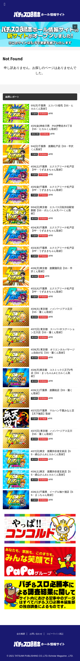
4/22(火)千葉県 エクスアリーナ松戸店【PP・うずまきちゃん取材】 (52, 290)
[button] (40, 34)
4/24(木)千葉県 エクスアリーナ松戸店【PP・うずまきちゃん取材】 (52, 229)
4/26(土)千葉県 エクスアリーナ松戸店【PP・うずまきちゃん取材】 (52, 168)
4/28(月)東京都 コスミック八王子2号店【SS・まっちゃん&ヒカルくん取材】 (52, 373)
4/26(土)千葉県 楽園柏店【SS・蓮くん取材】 (51, 392)
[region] (40, 34)
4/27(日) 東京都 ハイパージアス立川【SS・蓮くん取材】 (51, 432)
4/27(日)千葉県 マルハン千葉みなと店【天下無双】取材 (52, 412)
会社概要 (21, 634)
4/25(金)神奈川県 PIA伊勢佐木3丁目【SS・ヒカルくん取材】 (51, 127)
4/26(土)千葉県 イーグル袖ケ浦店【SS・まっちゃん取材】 (52, 493)
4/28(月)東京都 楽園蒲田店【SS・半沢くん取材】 (51, 270)
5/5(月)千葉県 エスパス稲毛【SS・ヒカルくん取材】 (52, 107)
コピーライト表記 (55, 634)
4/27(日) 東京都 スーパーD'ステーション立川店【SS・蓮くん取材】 (53, 331)
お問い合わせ (36, 634)
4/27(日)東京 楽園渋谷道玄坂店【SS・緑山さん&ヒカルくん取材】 (51, 453)
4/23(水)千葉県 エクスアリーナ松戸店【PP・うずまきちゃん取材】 (52, 249)
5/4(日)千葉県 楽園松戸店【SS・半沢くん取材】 (52, 148)
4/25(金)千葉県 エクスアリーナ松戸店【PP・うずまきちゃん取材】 (52, 188)
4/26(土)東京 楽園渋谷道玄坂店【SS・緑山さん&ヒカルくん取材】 (51, 473)
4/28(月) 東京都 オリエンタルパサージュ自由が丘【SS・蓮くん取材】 (53, 351)
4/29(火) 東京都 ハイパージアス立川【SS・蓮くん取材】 (51, 310)
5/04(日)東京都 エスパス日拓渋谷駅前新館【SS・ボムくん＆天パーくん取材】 (52, 210)
